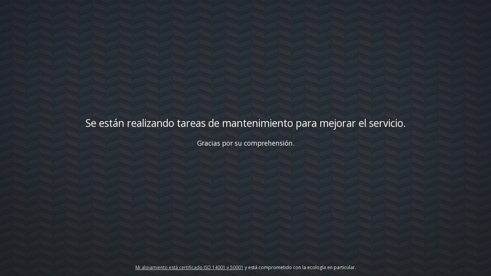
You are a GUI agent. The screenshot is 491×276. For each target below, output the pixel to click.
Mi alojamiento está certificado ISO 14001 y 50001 (189, 267)
